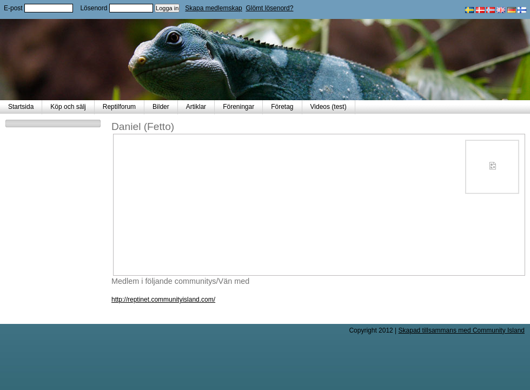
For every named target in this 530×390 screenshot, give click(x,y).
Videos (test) (328, 106)
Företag (282, 106)
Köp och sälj (67, 106)
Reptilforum (119, 106)
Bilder (161, 106)
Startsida (21, 106)
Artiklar (196, 106)
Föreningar (238, 106)
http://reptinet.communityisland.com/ (163, 299)
